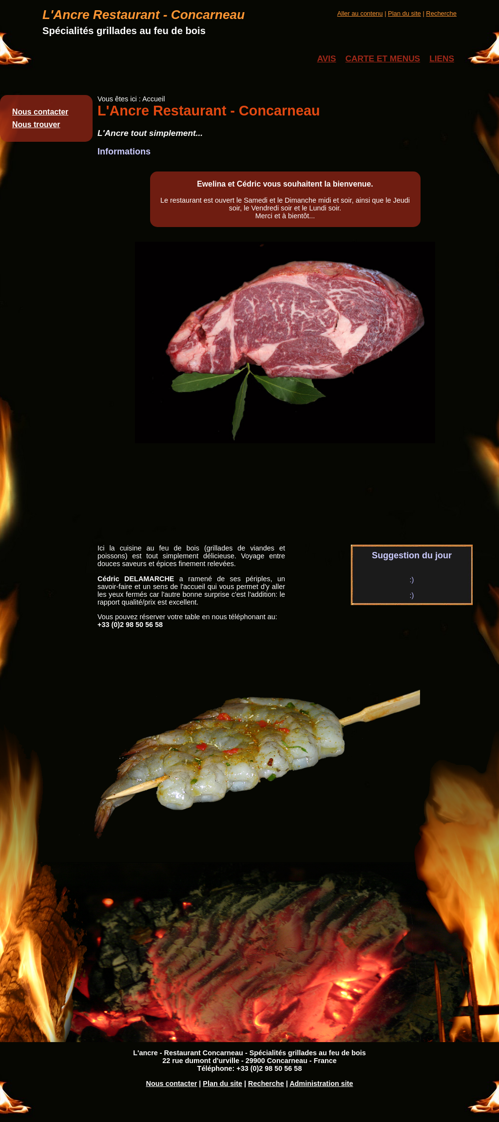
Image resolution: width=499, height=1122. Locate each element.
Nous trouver (36, 124)
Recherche (441, 13)
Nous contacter (40, 112)
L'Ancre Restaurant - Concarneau (143, 14)
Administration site (321, 1083)
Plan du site (404, 13)
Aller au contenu (360, 13)
